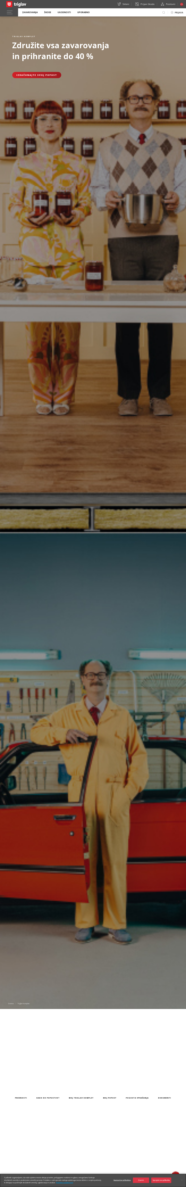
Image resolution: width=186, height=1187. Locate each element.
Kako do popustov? (48, 1098)
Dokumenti (164, 1098)
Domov (11, 1003)
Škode (47, 12)
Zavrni (141, 1183)
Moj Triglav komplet (81, 1098)
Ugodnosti (64, 12)
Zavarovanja (30, 12)
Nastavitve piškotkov (122, 1183)
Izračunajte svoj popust (36, 75)
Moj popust (110, 1098)
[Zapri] (182, 1183)
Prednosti (21, 1098)
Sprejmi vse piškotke (161, 1183)
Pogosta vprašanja (137, 1098)
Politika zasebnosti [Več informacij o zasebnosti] (64, 1185)
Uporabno (83, 12)
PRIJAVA (179, 12)
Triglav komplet (23, 1003)
